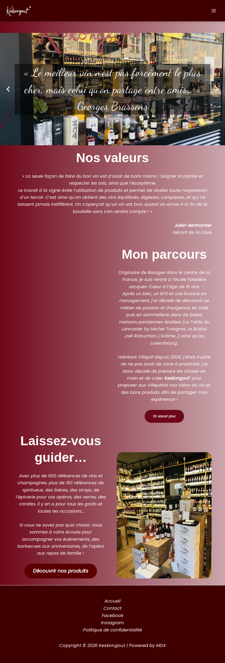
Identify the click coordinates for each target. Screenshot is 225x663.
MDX (161, 645)
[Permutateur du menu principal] (214, 11)
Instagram (112, 623)
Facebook (112, 615)
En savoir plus (164, 416)
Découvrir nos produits (60, 570)
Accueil (112, 601)
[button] (8, 89)
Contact (112, 608)
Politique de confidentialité (112, 630)
